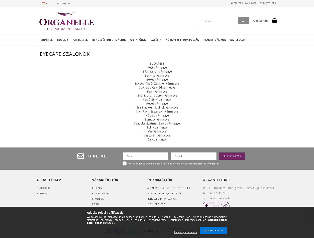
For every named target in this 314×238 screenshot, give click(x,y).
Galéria (155, 40)
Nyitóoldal (44, 187)
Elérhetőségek (157, 204)
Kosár (96, 204)
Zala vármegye (157, 139)
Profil (248, 3)
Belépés (229, 3)
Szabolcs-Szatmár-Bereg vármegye (157, 123)
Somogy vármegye (157, 119)
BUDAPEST (157, 63)
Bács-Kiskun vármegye (157, 71)
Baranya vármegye (157, 75)
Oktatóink (138, 40)
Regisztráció (100, 193)
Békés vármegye (157, 79)
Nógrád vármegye (157, 115)
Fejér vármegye (157, 91)
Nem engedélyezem (185, 232)
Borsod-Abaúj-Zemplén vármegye (157, 83)
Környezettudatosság (182, 40)
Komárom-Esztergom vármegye (157, 111)
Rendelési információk (109, 40)
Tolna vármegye (157, 127)
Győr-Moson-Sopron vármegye (157, 95)
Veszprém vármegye (157, 135)
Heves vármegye (157, 103)
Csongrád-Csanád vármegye (157, 87)
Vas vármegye (157, 131)
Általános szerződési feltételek (168, 187)
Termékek (46, 40)
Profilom (98, 198)
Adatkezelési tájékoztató (164, 193)
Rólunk (62, 40)
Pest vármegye (157, 67)
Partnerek (80, 40)
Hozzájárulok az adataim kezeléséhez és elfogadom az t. (173, 163)
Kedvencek (268, 3)
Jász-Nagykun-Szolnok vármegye (157, 107)
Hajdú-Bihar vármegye (157, 99)
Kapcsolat (238, 40)
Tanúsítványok (214, 40)
